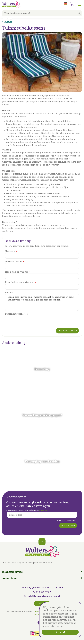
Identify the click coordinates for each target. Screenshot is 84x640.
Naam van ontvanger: (17, 271)
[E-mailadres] (42, 515)
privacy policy (44, 510)
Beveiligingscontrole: (16, 313)
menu (79, 4)
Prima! (60, 632)
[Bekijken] (72, 4)
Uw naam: (11, 251)
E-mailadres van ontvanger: (20, 282)
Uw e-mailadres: (14, 261)
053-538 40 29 (42, 591)
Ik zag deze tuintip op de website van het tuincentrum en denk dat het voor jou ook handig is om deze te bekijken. (42, 302)
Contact (42, 603)
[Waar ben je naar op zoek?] (42, 13)
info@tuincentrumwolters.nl (44, 595)
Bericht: (9, 292)
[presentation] (26, 320)
